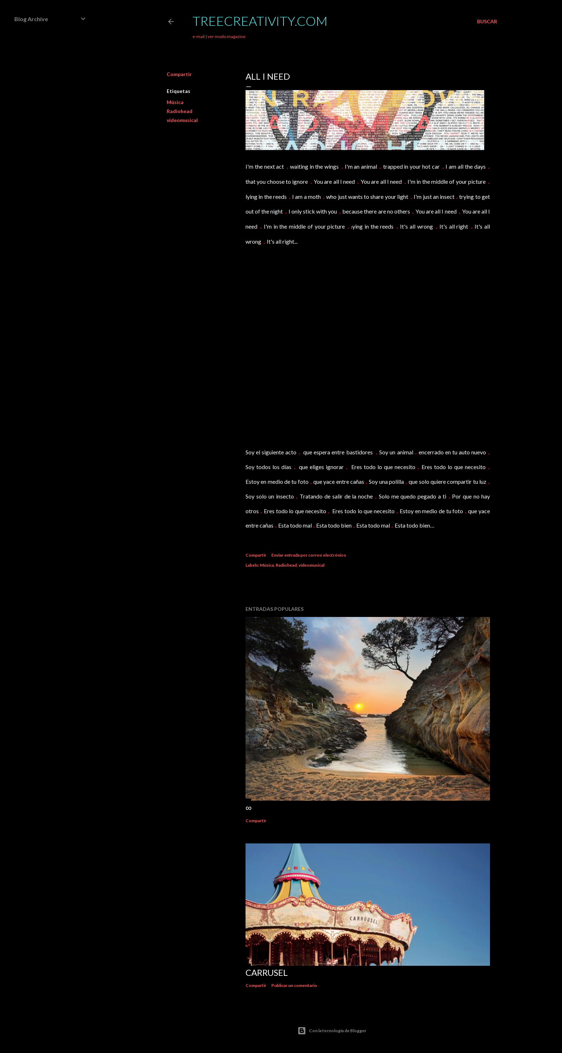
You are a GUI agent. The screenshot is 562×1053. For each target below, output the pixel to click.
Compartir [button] (179, 74)
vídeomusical (182, 120)
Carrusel (267, 972)
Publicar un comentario (294, 985)
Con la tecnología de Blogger (331, 1030)
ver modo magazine (227, 36)
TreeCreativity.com (260, 21)
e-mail (198, 36)
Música (175, 102)
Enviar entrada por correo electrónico (308, 555)
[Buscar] (487, 21)
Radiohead (179, 111)
